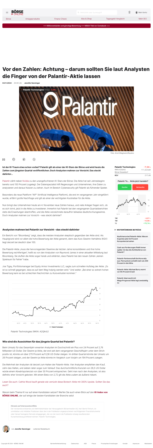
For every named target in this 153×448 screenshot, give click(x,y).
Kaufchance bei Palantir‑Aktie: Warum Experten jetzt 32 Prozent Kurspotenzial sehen (132, 238)
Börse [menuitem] (8, 19)
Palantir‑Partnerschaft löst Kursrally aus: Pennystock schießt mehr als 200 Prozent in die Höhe (132, 260)
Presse (94, 443)
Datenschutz (75, 443)
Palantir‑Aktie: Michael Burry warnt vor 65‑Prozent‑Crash (131, 270)
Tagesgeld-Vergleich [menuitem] (115, 18)
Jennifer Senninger (22, 429)
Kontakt (125, 443)
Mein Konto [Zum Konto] (141, 12)
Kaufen (125, 187)
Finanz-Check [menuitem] (60, 19)
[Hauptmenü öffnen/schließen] (7, 12)
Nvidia (25, 181)
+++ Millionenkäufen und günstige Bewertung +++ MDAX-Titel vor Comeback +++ (76, 26)
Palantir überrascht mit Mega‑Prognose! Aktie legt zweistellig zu (132, 280)
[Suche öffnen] (96, 12)
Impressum (136, 443)
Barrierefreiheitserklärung (58, 443)
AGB (85, 443)
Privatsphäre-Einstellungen (109, 443)
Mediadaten (148, 443)
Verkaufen (140, 187)
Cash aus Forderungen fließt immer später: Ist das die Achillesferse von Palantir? (131, 249)
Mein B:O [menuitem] (143, 18)
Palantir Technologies (30, 331)
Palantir (6, 181)
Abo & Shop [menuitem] (86, 18)
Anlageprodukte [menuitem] (32, 19)
